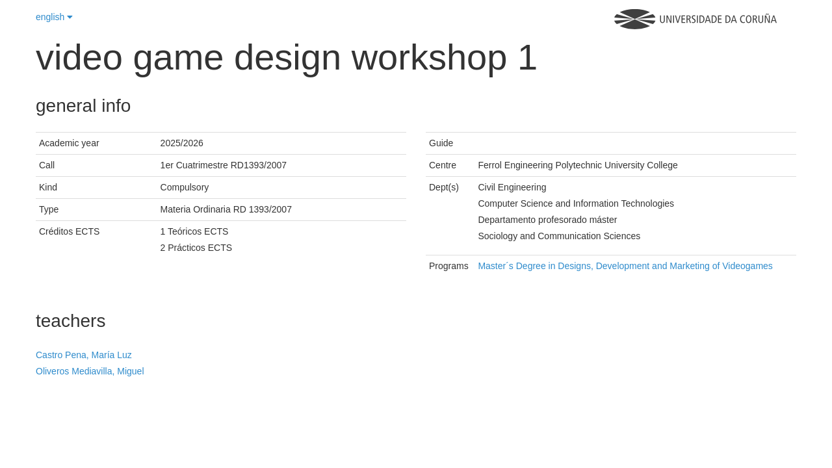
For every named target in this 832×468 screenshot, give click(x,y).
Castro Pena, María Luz (84, 355)
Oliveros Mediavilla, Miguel (90, 371)
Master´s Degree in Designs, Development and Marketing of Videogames (625, 266)
